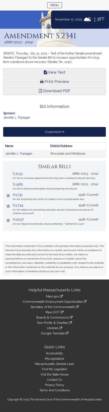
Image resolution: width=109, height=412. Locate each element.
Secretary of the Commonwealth (54, 307)
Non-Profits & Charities (54, 322)
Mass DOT (54, 312)
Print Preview (54, 81)
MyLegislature (54, 358)
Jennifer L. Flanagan (16, 117)
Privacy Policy (54, 385)
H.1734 (18, 205)
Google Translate (54, 333)
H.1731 (18, 195)
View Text (54, 72)
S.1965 (18, 184)
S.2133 (18, 174)
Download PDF (54, 91)
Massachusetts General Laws (54, 364)
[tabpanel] (54, 150)
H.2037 (18, 219)
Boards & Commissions (54, 317)
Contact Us (54, 379)
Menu (56, 5)
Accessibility (54, 353)
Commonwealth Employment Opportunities (55, 301)
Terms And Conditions (54, 390)
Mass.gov (54, 296)
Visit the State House (55, 374)
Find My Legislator (54, 369)
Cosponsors (54, 132)
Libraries (54, 328)
